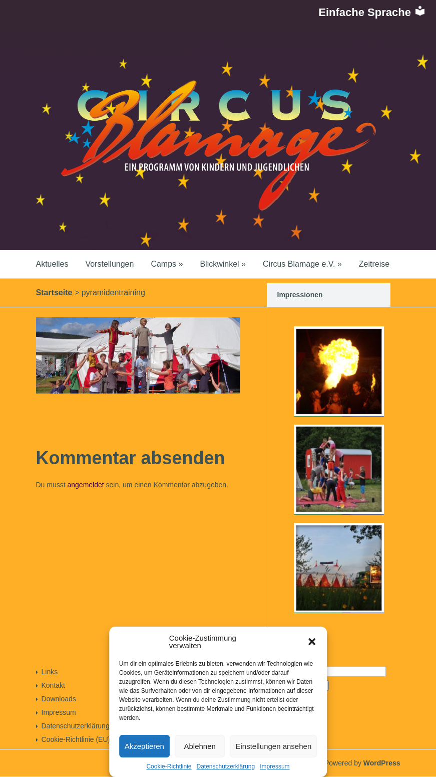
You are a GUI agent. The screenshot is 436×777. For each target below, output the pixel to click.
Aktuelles (52, 264)
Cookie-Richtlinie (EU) (76, 739)
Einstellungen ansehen (273, 746)
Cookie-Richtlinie (168, 766)
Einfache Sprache (372, 12)
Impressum (274, 766)
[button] (312, 642)
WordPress (381, 763)
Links (50, 672)
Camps (167, 264)
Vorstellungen (109, 264)
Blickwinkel (223, 264)
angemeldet (86, 485)
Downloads (59, 699)
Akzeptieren (144, 746)
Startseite (54, 292)
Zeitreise (374, 264)
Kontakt (53, 685)
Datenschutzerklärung (225, 766)
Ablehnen (200, 746)
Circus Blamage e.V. (302, 264)
